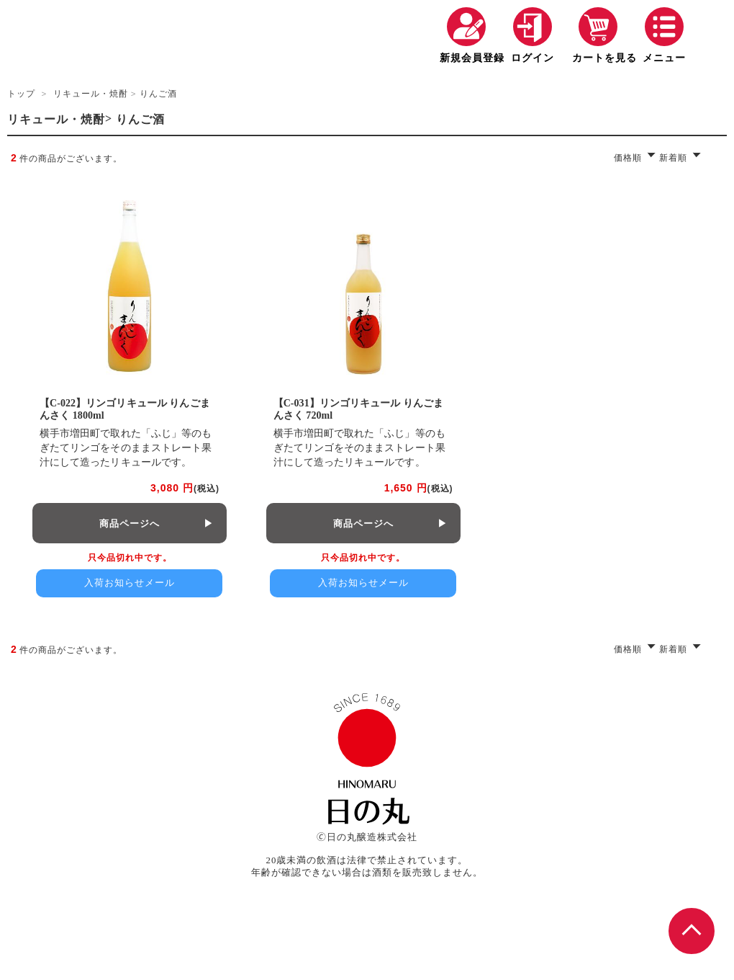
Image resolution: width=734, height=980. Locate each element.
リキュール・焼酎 (90, 93)
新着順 (673, 158)
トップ (21, 93)
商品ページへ (129, 523)
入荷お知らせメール (129, 582)
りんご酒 (158, 93)
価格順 (628, 158)
